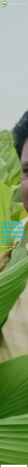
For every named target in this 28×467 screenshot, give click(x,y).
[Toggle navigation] (25, 4)
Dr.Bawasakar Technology (12, 4)
